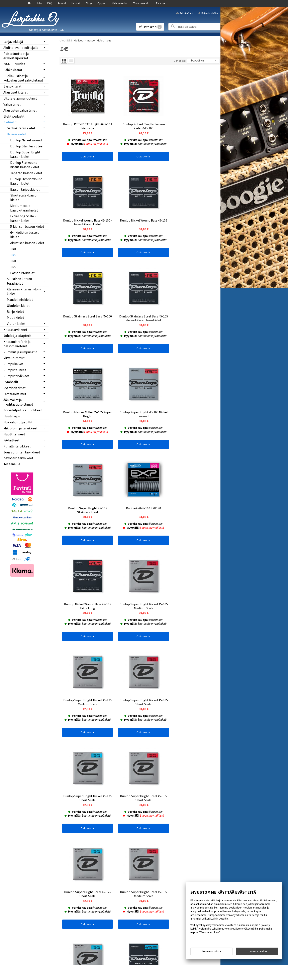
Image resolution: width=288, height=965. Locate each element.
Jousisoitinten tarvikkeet (21, 452)
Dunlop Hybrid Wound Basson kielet (26, 181)
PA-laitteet (11, 440)
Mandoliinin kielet (20, 299)
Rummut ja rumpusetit (20, 352)
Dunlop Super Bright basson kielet (25, 154)
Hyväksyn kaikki (257, 951)
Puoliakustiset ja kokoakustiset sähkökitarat (23, 78)
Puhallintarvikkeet (17, 446)
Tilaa (65, 864)
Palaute (160, 3)
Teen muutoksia (211, 951)
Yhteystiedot (120, 3)
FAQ (49, 3)
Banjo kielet (15, 311)
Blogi (89, 3)
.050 (13, 261)
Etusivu (10, 841)
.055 (13, 267)
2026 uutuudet (14, 64)
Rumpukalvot (13, 364)
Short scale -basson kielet (24, 197)
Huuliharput (12, 416)
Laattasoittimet (14, 394)
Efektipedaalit (13, 116)
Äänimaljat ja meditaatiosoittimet (18, 402)
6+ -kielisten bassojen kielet (25, 234)
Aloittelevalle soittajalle (20, 47)
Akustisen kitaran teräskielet (19, 281)
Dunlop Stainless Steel (26, 146)
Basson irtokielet (22, 273)
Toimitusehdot (142, 3)
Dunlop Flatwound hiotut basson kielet (24, 164)
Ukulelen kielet (18, 305)
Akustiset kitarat (15, 92)
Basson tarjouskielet (25, 189)
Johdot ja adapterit (17, 335)
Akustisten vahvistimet (20, 110)
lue (103, 858)
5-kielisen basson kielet (27, 226)
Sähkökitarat (12, 70)
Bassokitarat (12, 86)
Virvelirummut (14, 358)
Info (39, 3)
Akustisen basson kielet (27, 243)
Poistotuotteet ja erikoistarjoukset (16, 55)
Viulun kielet (16, 323)
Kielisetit (10, 122)
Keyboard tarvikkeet (18, 458)
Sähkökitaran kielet (21, 128)
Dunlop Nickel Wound (26, 140)
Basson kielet (16, 134)
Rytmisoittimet (14, 388)
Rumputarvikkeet (16, 376)
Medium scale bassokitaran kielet (24, 207)
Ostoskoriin (86, 154)
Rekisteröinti (186, 12)
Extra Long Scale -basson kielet (23, 218)
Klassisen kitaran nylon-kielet (24, 291)
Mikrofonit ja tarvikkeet (20, 428)
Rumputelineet (14, 370)
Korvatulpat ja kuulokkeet (22, 410)
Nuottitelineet (14, 434)
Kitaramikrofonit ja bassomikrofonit (16, 343)
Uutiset (76, 3)
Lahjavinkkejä (13, 41)
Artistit (62, 3)
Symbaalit (10, 382)
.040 (13, 249)
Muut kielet (15, 317)
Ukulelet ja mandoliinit (20, 98)
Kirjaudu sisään (209, 12)
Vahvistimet (12, 104)
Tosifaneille (11, 464)
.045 (13, 255)
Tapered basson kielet (26, 173)
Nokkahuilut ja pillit (17, 422)
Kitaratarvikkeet (15, 329)
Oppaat (101, 3)
